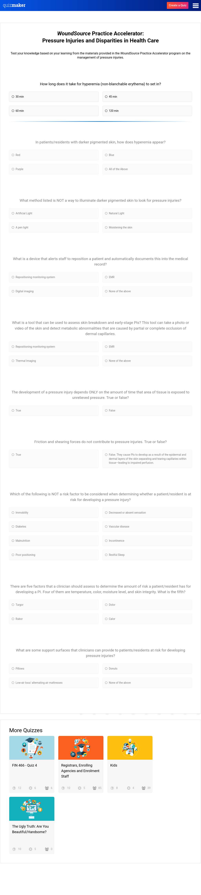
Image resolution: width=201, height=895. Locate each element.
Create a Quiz (177, 5)
